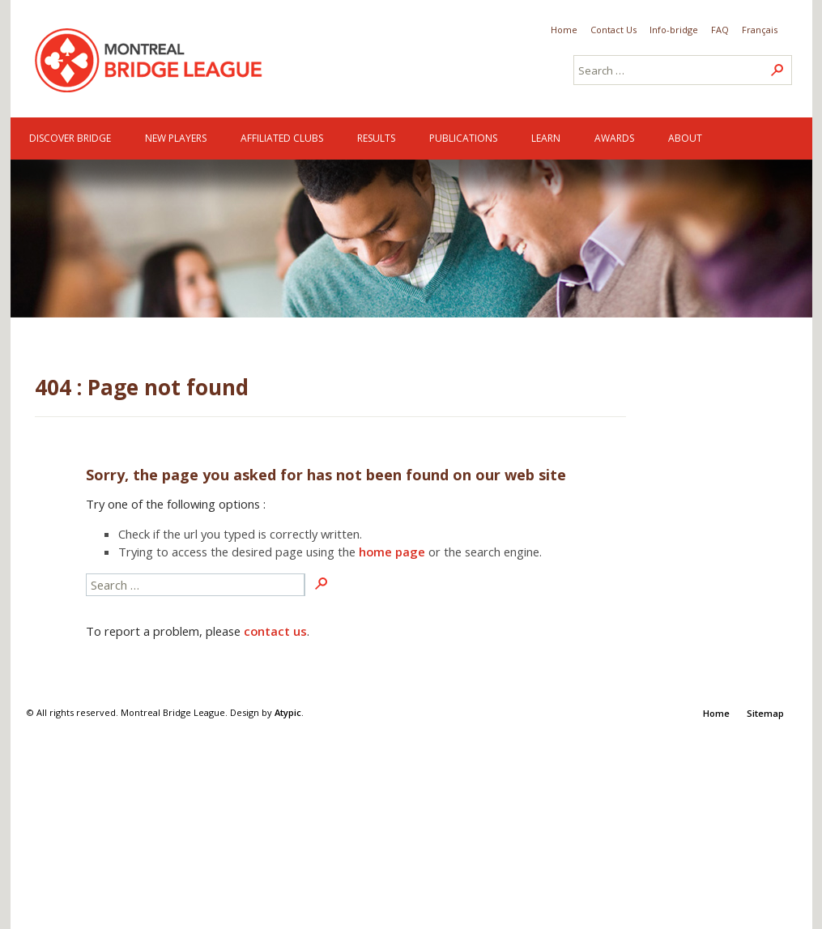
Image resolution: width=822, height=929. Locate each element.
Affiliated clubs (282, 138)
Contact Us (613, 29)
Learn (545, 138)
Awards (614, 138)
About (685, 138)
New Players (176, 138)
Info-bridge (674, 29)
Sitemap (765, 713)
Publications (463, 138)
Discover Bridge (70, 138)
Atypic (288, 712)
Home (564, 29)
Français (759, 29)
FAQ (720, 29)
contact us (275, 631)
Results (376, 138)
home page (392, 551)
